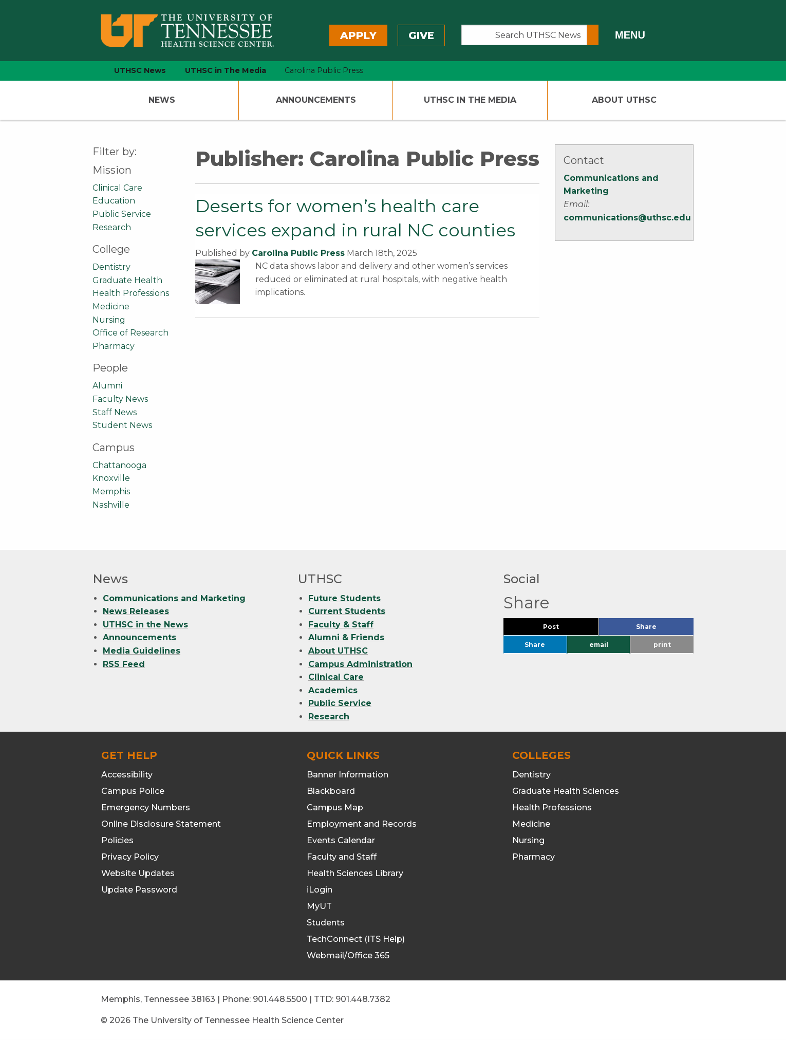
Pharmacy (113, 346)
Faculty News (120, 399)
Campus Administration (360, 664)
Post (563, 629)
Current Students (346, 611)
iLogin (319, 890)
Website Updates (138, 873)
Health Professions (130, 293)
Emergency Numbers (145, 807)
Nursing (108, 320)
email (598, 644)
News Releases (136, 611)
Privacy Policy (130, 857)
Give (421, 35)
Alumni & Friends (346, 637)
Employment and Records (362, 824)
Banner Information (347, 774)
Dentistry (111, 267)
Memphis (111, 491)
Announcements (316, 100)
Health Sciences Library (355, 873)
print (662, 644)
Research (111, 227)
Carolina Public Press (298, 253)
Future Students (344, 598)
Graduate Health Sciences (565, 791)
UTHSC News (140, 70)
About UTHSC (624, 100)
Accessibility (127, 774)
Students (326, 922)
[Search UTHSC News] (524, 35)
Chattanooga (119, 465)
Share (663, 629)
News (161, 100)
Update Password (139, 890)
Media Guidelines (141, 651)
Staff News (114, 412)
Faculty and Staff (342, 857)
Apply (358, 35)
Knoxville (111, 478)
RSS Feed (124, 664)
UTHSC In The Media (470, 100)
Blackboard (331, 791)
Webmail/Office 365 (348, 955)
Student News (122, 425)
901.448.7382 (362, 999)
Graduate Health (127, 280)
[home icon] (90, 71)
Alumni (107, 386)
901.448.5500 (280, 999)
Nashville (110, 505)
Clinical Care (117, 188)
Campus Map (335, 807)
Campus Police (132, 791)
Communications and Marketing (174, 598)
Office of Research (130, 333)
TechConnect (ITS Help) (356, 939)
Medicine (110, 306)
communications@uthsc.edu (627, 217)
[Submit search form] (592, 35)
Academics (333, 690)
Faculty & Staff (340, 624)
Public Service (121, 214)
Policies (117, 840)
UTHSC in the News (145, 624)
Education (113, 201)
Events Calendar (341, 840)
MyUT (319, 906)
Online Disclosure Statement (161, 824)
